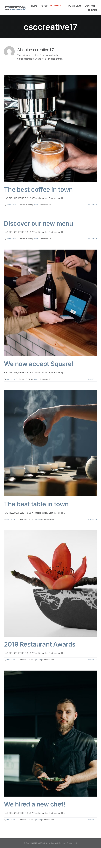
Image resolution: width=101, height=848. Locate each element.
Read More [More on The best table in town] (92, 519)
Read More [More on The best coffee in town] (92, 205)
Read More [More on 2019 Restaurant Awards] (92, 660)
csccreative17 (12, 205)
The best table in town (36, 504)
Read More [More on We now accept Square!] (92, 379)
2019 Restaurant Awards (39, 644)
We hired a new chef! (34, 804)
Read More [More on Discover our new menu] (92, 239)
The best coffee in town (38, 189)
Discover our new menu (38, 223)
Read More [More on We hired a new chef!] (92, 820)
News (35, 205)
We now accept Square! (38, 364)
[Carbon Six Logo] (15, 6)
